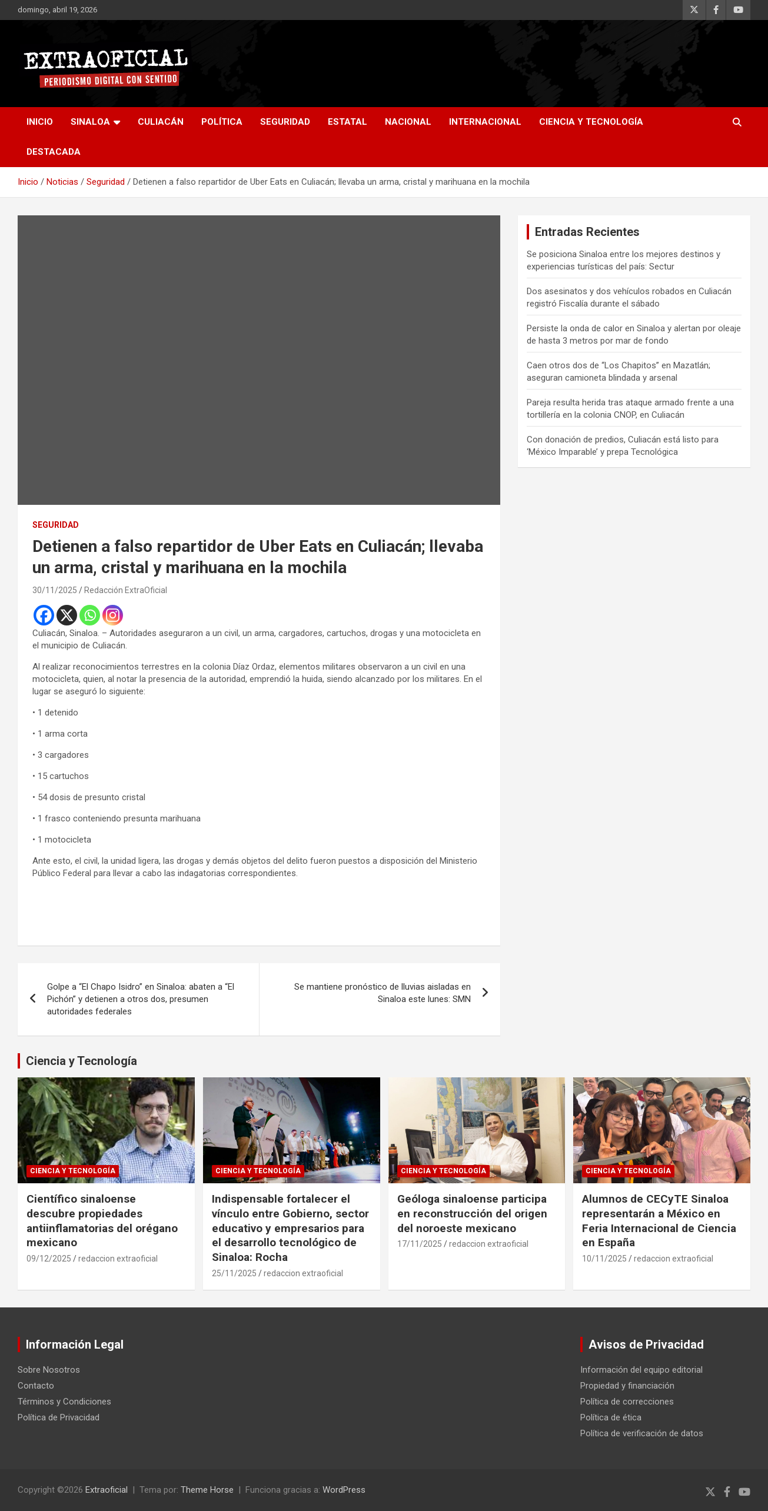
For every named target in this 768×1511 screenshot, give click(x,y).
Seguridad (285, 122)
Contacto (36, 1385)
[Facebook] (44, 615)
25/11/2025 (234, 1273)
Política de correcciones (627, 1401)
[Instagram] (112, 615)
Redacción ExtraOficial (125, 590)
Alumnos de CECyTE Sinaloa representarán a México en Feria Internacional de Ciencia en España (659, 1220)
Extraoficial (106, 1490)
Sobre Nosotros (49, 1369)
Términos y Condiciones (64, 1401)
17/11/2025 (419, 1244)
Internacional (485, 122)
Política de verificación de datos (641, 1433)
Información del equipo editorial (641, 1369)
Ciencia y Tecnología (591, 122)
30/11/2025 (54, 590)
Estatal (347, 122)
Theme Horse (207, 1490)
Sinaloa (90, 122)
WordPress (344, 1490)
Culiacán (161, 122)
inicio (39, 122)
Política (221, 122)
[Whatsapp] (89, 615)
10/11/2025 (604, 1258)
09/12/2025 (48, 1258)
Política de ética (610, 1417)
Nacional (408, 122)
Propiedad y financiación (627, 1385)
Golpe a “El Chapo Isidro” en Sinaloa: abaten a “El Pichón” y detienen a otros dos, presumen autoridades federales (140, 999)
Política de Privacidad (58, 1417)
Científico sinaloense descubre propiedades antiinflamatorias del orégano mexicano (102, 1220)
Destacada (53, 152)
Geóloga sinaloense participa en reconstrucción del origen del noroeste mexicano (472, 1213)
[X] (66, 615)
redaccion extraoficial (118, 1258)
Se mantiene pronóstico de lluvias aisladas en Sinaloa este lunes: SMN (382, 992)
